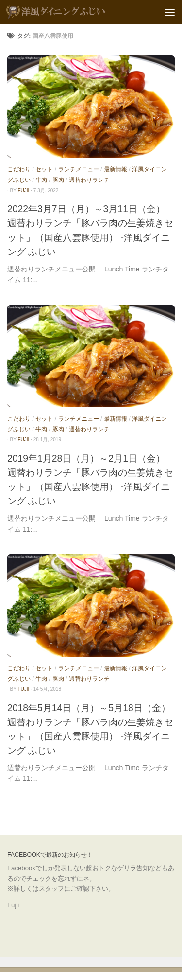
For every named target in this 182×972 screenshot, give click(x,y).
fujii (24, 190)
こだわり (19, 169)
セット (44, 169)
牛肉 (41, 180)
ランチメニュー (78, 169)
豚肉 (58, 180)
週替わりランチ (89, 180)
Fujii (13, 905)
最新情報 (115, 169)
